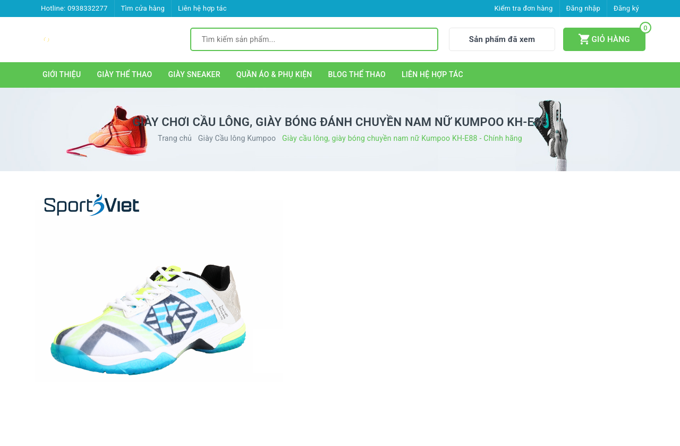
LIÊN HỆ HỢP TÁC (432, 74)
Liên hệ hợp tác (202, 8)
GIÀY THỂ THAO (124, 74)
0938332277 (87, 8)
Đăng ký (626, 8)
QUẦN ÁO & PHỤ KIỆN (274, 74)
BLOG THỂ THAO (357, 74)
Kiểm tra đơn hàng (523, 8)
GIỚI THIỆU (61, 74)
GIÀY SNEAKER (194, 74)
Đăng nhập (583, 8)
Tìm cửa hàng (143, 8)
